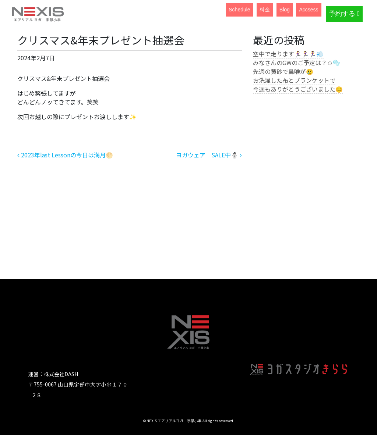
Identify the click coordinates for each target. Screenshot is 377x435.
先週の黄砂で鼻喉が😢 (283, 71)
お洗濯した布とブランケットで (294, 80)
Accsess (308, 10)
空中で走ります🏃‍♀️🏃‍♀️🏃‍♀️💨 (288, 53)
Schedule (239, 10)
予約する (344, 13)
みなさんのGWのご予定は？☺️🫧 (296, 62)
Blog (284, 10)
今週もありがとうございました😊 (298, 89)
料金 (265, 10)
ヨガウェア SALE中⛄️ (209, 154)
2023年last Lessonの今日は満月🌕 (65, 154)
